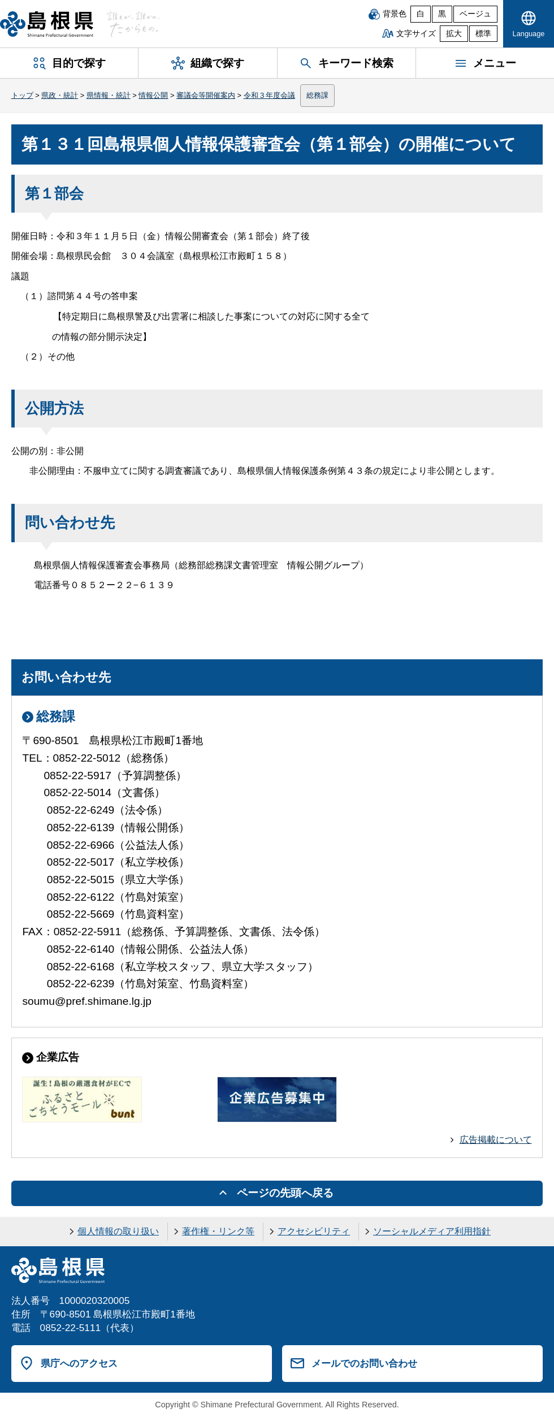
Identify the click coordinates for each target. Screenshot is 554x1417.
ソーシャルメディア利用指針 (432, 1231)
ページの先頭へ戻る (285, 1193)
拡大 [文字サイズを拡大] (454, 33)
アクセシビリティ (314, 1231)
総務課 (317, 95)
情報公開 (153, 95)
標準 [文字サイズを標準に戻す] (483, 33)
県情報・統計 (108, 95)
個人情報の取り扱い (118, 1231)
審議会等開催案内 (205, 95)
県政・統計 (59, 95)
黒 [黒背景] (442, 14)
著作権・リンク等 (218, 1231)
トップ (22, 95)
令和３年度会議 (269, 95)
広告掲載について (496, 1139)
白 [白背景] (421, 14)
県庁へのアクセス (79, 1363)
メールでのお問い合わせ (364, 1363)
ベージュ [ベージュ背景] (475, 14)
